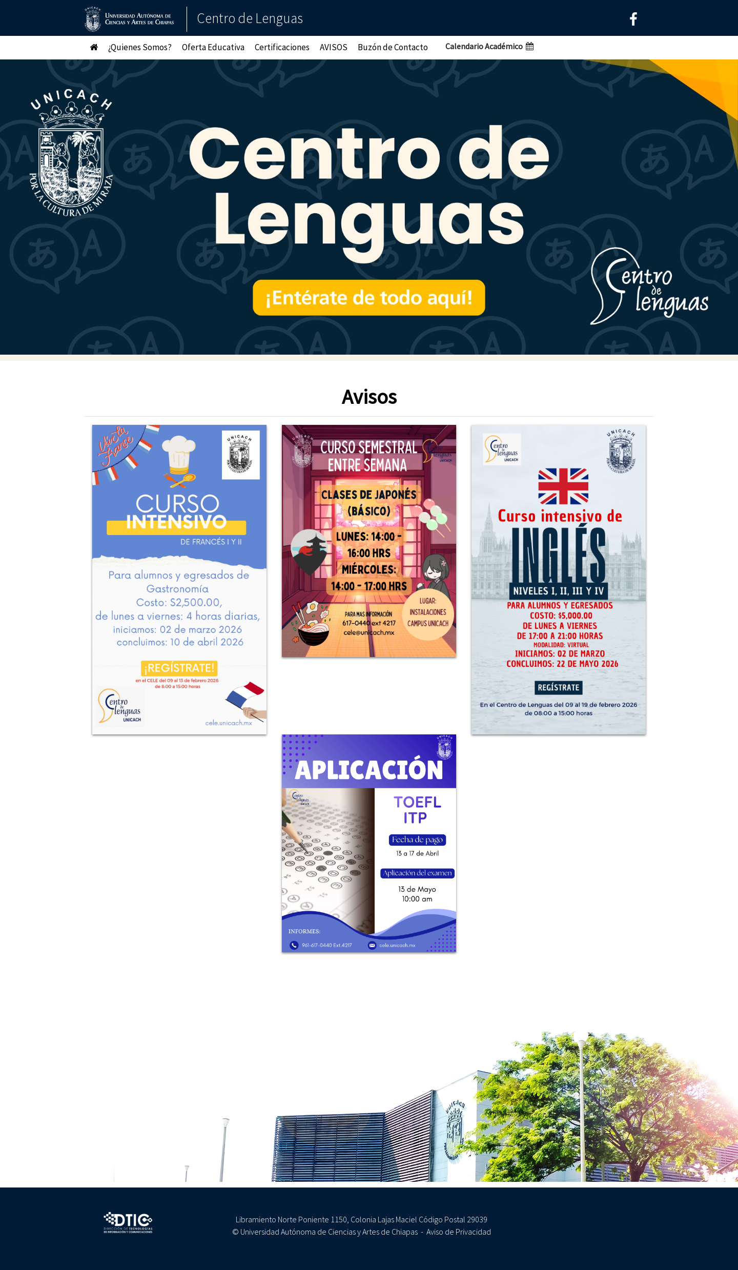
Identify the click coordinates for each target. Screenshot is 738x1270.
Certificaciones (282, 47)
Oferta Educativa (213, 47)
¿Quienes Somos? (140, 47)
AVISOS (333, 47)
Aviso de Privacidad (458, 1231)
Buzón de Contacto (393, 47)
